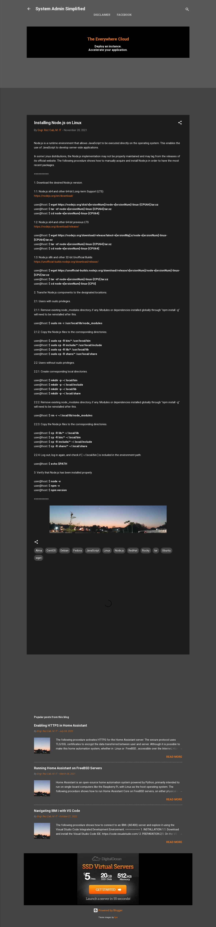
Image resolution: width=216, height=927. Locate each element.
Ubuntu (166, 550)
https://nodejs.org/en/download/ (53, 195)
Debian (65, 550)
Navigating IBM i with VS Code (57, 811)
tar (155, 550)
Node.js (119, 550)
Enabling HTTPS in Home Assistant (60, 725)
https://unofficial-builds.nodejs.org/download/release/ (66, 261)
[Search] (187, 10)
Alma (39, 550)
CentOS (51, 550)
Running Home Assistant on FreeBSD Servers (68, 768)
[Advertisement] (108, 86)
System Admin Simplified (60, 8)
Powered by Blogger (108, 910)
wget (39, 557)
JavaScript (93, 550)
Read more (174, 756)
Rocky (145, 550)
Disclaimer (102, 14)
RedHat (133, 550)
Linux (107, 550)
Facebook (124, 14)
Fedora (77, 550)
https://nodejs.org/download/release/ (56, 226)
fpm (116, 917)
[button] (180, 123)
